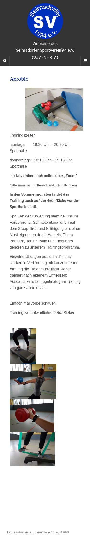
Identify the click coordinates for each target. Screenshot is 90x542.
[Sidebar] (5, 61)
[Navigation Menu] (85, 61)
